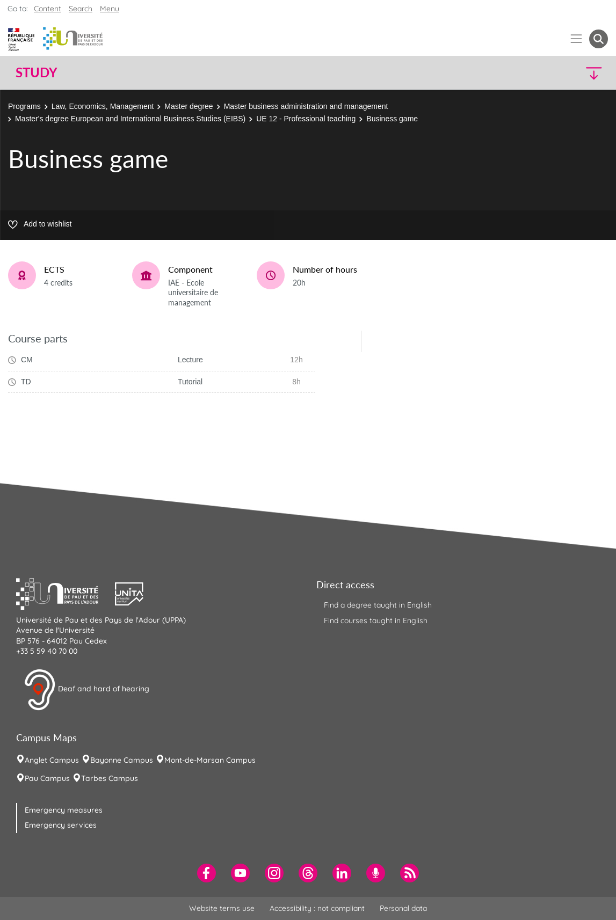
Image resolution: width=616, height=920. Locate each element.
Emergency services (61, 825)
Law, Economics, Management (103, 106)
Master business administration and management (306, 106)
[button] (535, 73)
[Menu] (576, 39)
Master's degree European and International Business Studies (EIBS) (130, 118)
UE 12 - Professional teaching (306, 118)
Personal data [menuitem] (403, 908)
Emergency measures (64, 810)
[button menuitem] (598, 39)
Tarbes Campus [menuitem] (109, 778)
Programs (24, 106)
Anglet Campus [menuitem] (52, 760)
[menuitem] (206, 873)
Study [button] (36, 72)
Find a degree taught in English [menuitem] (378, 605)
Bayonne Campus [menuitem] (121, 760)
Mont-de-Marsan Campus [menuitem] (210, 760)
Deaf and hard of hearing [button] (86, 689)
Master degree (188, 106)
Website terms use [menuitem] (222, 908)
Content (47, 8)
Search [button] (80, 8)
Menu (109, 8)
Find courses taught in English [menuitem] (375, 620)
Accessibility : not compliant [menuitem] (317, 908)
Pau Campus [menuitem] (47, 778)
